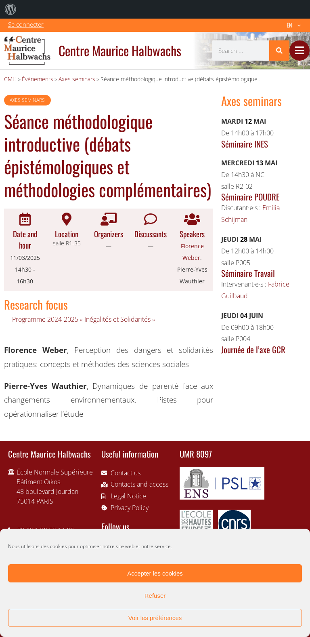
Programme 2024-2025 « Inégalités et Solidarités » (83, 319)
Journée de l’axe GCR (253, 349)
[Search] (279, 50)
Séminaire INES (244, 143)
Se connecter (26, 24)
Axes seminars (27, 100)
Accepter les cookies (155, 573)
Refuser (155, 595)
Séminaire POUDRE (250, 196)
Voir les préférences (155, 617)
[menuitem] (10, 9)
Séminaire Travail (248, 273)
